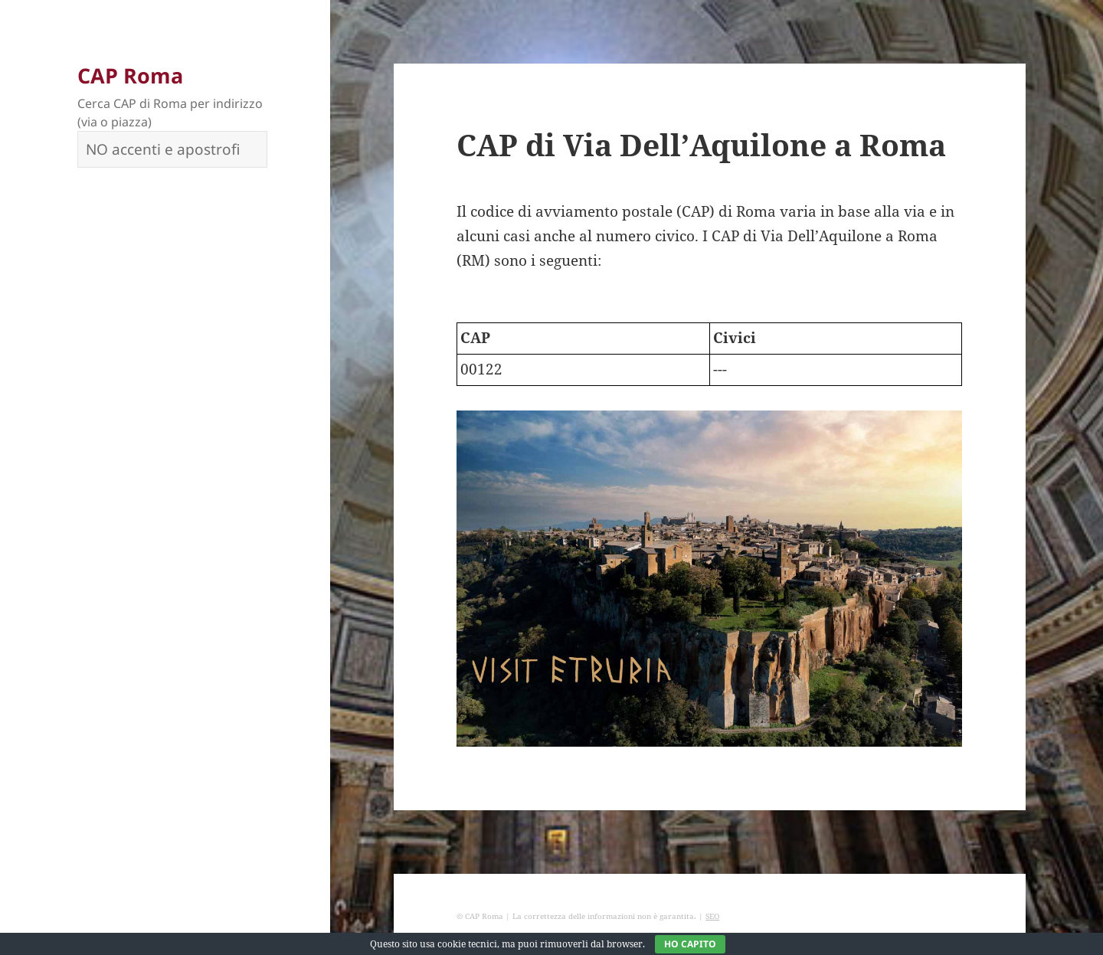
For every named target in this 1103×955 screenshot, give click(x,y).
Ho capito (690, 943)
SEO (712, 916)
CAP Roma (130, 75)
